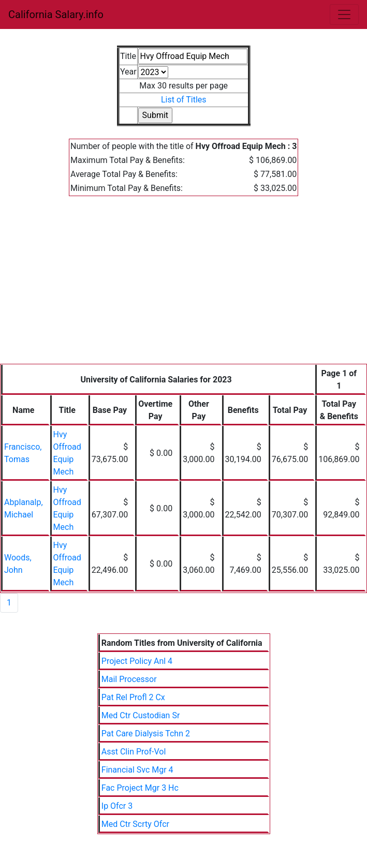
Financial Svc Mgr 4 (137, 770)
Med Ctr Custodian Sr (140, 715)
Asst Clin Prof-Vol (133, 752)
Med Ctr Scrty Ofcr (135, 824)
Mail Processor (129, 679)
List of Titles (184, 100)
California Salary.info (56, 14)
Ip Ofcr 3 (117, 806)
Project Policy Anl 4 (136, 661)
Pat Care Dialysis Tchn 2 (145, 733)
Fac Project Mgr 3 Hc (140, 788)
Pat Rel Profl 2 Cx (133, 697)
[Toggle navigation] (344, 14)
